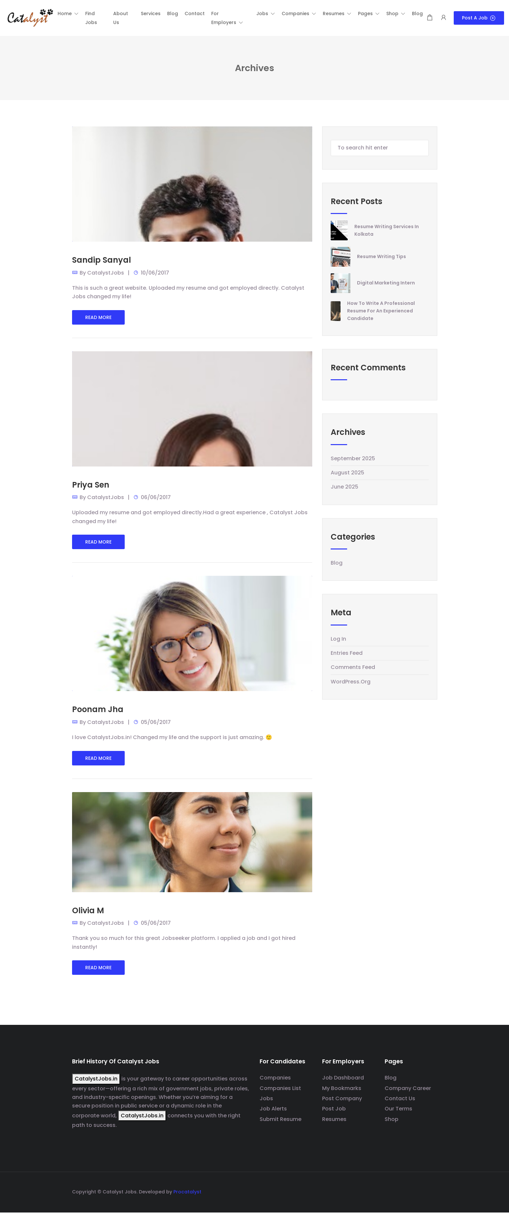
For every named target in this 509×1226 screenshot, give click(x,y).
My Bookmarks (341, 1088)
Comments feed (353, 667)
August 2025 (347, 472)
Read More (98, 317)
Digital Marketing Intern (386, 283)
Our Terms (398, 1108)
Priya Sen (90, 484)
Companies (275, 1077)
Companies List (280, 1088)
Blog (337, 563)
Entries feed (347, 653)
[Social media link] (431, 1191)
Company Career (408, 1088)
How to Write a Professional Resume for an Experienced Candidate (381, 311)
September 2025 (353, 458)
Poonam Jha (97, 709)
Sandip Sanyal (101, 259)
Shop (391, 1119)
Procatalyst (187, 1191)
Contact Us (400, 1098)
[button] (68, 13)
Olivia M (88, 910)
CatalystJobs (105, 273)
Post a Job (479, 17)
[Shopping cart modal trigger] (429, 18)
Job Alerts (273, 1108)
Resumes (334, 1119)
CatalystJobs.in (96, 1078)
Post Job (334, 1108)
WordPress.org (350, 681)
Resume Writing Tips (381, 256)
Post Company (342, 1098)
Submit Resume (280, 1119)
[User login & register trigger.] (443, 18)
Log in (338, 639)
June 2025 (344, 487)
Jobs (266, 1098)
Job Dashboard (343, 1077)
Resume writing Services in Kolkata (386, 230)
